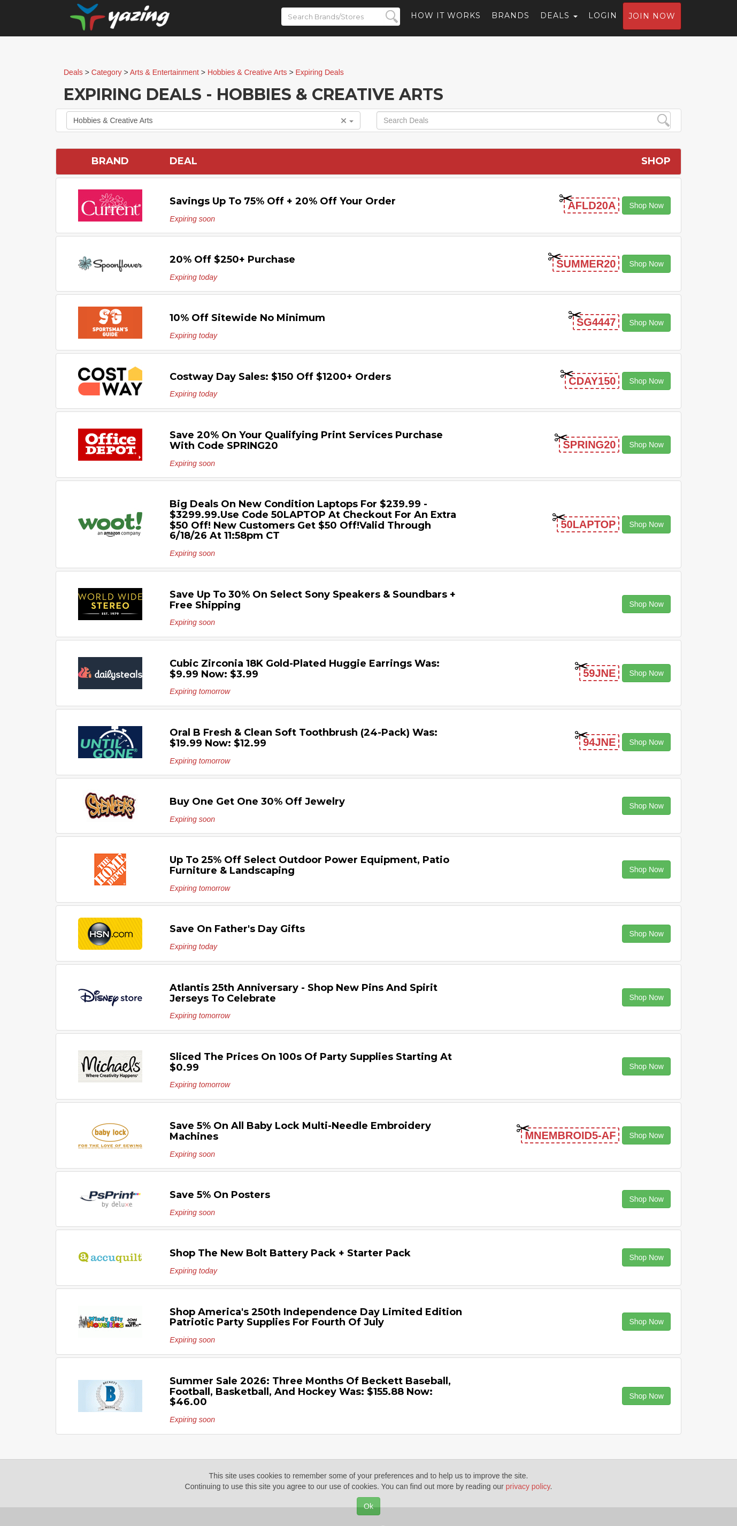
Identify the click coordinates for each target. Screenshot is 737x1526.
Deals (559, 24)
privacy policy (528, 1486)
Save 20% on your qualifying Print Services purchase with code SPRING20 (306, 440)
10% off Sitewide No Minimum (247, 318)
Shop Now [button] (646, 205)
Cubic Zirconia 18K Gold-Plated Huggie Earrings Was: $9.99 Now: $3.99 (305, 669)
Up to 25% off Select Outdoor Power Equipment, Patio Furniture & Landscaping (309, 865)
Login (602, 24)
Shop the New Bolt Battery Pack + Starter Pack (290, 1253)
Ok (368, 1506)
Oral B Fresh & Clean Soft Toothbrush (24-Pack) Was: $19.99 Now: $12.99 (303, 738)
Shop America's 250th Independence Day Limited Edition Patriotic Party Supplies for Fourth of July (316, 1317)
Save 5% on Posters (220, 1195)
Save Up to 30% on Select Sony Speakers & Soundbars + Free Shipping (313, 600)
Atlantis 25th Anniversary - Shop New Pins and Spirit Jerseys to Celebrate (303, 993)
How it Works (446, 24)
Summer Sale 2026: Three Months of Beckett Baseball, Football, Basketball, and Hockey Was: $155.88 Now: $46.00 (310, 1391)
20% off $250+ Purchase (232, 259)
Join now (651, 24)
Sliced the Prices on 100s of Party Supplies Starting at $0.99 (311, 1062)
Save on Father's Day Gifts (237, 929)
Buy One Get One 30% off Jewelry (257, 801)
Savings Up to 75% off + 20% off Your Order (283, 201)
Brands (510, 24)
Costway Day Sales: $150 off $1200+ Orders (280, 377)
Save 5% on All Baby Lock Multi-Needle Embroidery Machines (300, 1131)
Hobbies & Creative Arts (213, 120)
